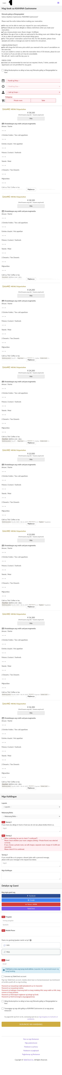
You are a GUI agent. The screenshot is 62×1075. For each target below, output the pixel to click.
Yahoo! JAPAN (31, 904)
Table (42, 100)
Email (5, 960)
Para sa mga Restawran (31, 1039)
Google (31, 900)
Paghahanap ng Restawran (31, 1054)
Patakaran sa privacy (31, 1047)
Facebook (31, 896)
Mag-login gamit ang (8, 892)
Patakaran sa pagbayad (31, 1050)
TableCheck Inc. (28, 1060)
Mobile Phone (8, 930)
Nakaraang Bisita (7, 813)
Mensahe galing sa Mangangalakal (13, 14)
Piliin (31, 118)
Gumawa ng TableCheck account (14, 976)
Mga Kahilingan (7, 870)
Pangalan (7, 917)
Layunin (4, 803)
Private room (16, 100)
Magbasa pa (31, 189)
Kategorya (8, 97)
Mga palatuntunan (31, 1043)
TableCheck (31, 908)
